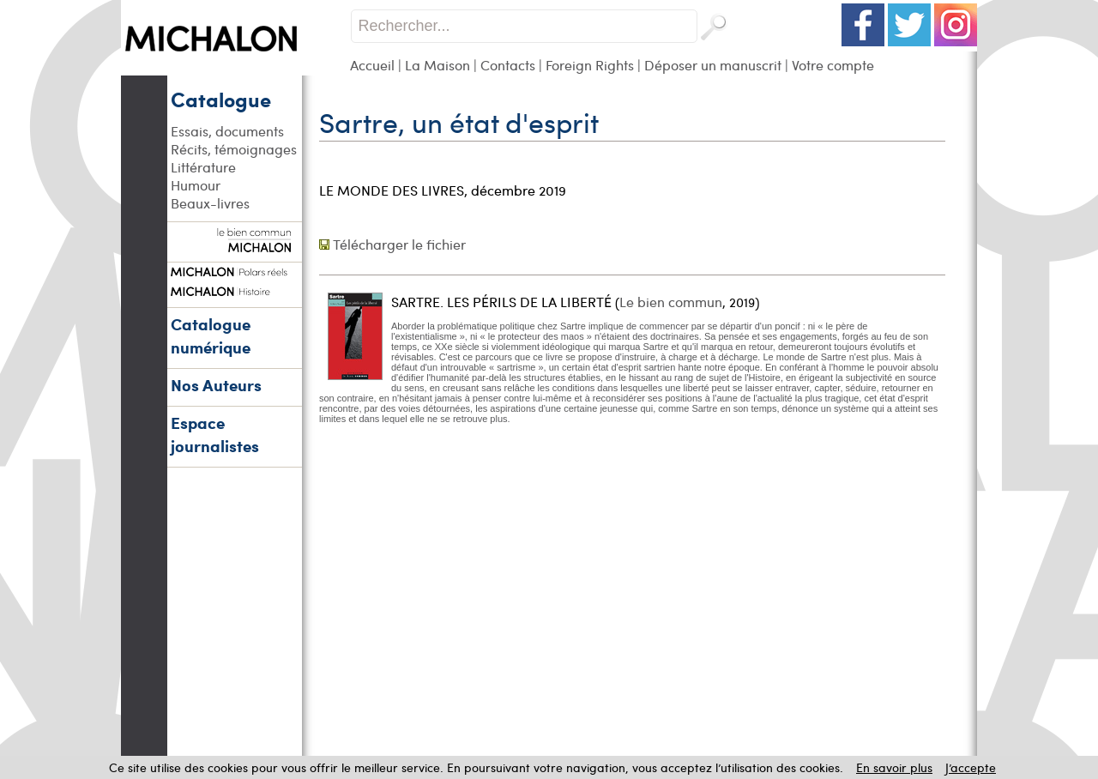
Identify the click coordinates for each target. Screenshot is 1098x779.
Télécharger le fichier (399, 244)
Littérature (203, 167)
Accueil (372, 65)
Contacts (507, 65)
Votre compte (833, 65)
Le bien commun (670, 302)
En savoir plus (894, 767)
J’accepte (970, 767)
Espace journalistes (215, 434)
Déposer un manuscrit (712, 65)
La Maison (437, 65)
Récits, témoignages (234, 149)
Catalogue (221, 98)
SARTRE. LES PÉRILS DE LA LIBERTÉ (501, 302)
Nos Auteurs (216, 384)
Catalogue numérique (210, 335)
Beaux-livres (210, 203)
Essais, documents (227, 131)
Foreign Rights (590, 65)
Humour (195, 185)
